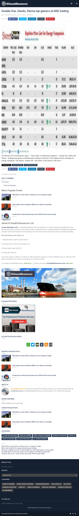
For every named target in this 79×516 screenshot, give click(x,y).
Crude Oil (72, 435)
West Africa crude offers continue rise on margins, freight (31, 195)
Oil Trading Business (40, 438)
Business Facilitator (59, 435)
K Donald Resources (24, 438)
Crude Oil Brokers (9, 438)
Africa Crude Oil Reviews (42, 435)
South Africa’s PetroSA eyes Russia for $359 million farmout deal (34, 214)
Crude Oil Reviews (17, 165)
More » (59, 161)
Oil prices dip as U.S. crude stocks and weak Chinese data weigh (23, 454)
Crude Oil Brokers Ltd (9, 227)
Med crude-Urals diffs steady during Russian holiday (19, 448)
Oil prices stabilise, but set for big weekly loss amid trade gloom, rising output (28, 450)
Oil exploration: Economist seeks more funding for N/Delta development (26, 452)
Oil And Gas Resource (30, 165)
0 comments (29, 15)
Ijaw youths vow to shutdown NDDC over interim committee (32, 204)
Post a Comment (10, 185)
